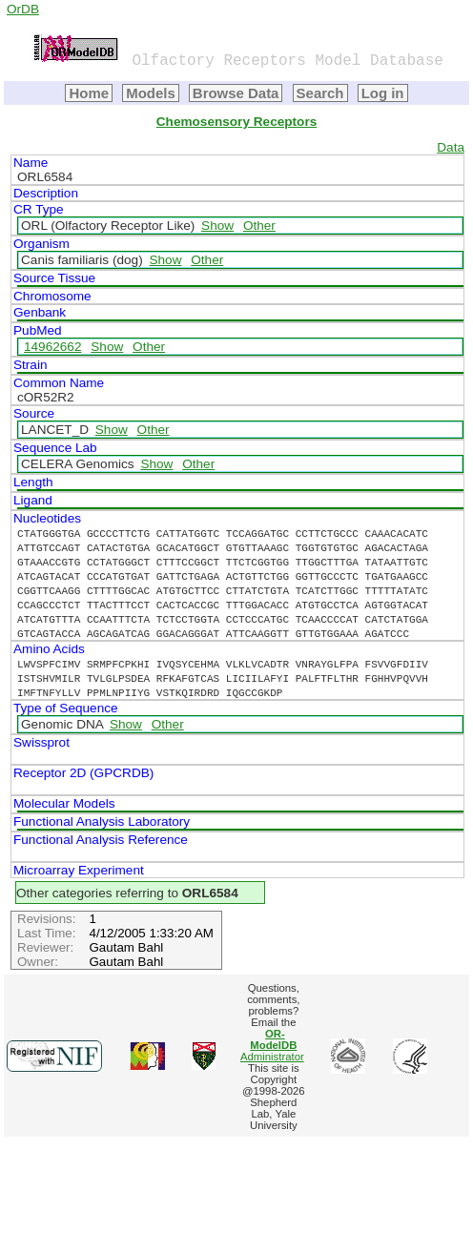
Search (320, 93)
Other (259, 225)
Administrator (272, 1045)
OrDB (23, 9)
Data (450, 147)
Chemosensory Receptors (236, 121)
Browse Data (236, 93)
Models (150, 93)
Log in (382, 93)
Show (217, 225)
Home (89, 93)
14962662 (52, 346)
